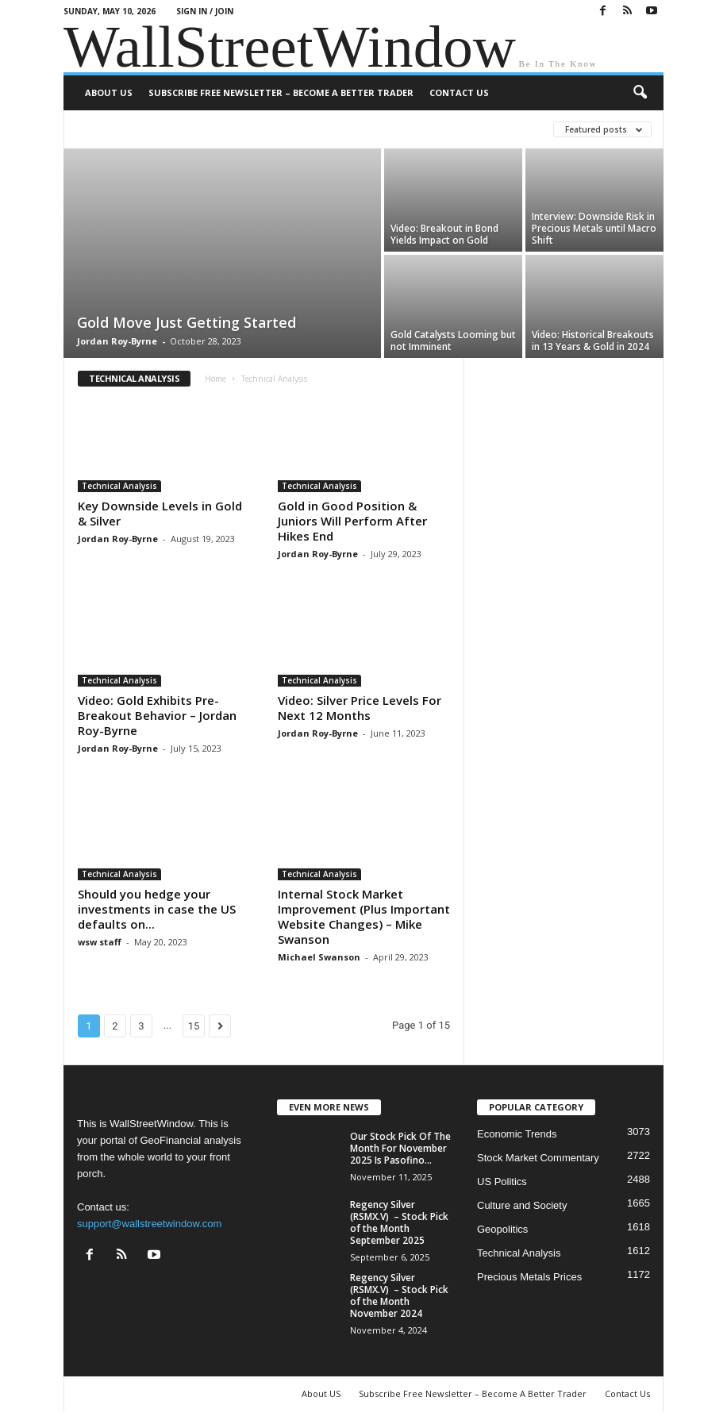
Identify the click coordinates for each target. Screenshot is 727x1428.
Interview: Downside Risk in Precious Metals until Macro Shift (594, 228)
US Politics (502, 1181)
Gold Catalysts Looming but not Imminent (453, 340)
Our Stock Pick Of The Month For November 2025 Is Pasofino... (400, 1148)
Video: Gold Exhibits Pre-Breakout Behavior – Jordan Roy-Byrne (157, 715)
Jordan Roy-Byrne (117, 341)
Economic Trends (516, 1134)
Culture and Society (522, 1205)
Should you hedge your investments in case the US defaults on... (157, 909)
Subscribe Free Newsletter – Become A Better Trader (281, 92)
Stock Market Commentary (538, 1158)
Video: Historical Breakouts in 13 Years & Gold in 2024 (593, 340)
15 (194, 1026)
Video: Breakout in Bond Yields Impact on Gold (444, 234)
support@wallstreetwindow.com (149, 1224)
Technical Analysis (119, 485)
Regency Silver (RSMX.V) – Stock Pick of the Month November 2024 (399, 1295)
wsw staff (99, 942)
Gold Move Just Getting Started (186, 322)
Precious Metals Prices (529, 1277)
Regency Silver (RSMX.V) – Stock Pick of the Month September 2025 (399, 1222)
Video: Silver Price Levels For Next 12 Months (359, 707)
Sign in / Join (204, 11)
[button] (639, 92)
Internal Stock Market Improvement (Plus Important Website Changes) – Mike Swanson (364, 916)
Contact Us (459, 92)
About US (109, 92)
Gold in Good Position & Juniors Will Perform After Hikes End (352, 521)
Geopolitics (502, 1229)
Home (215, 378)
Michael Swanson (319, 957)
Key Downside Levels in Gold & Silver (160, 513)
